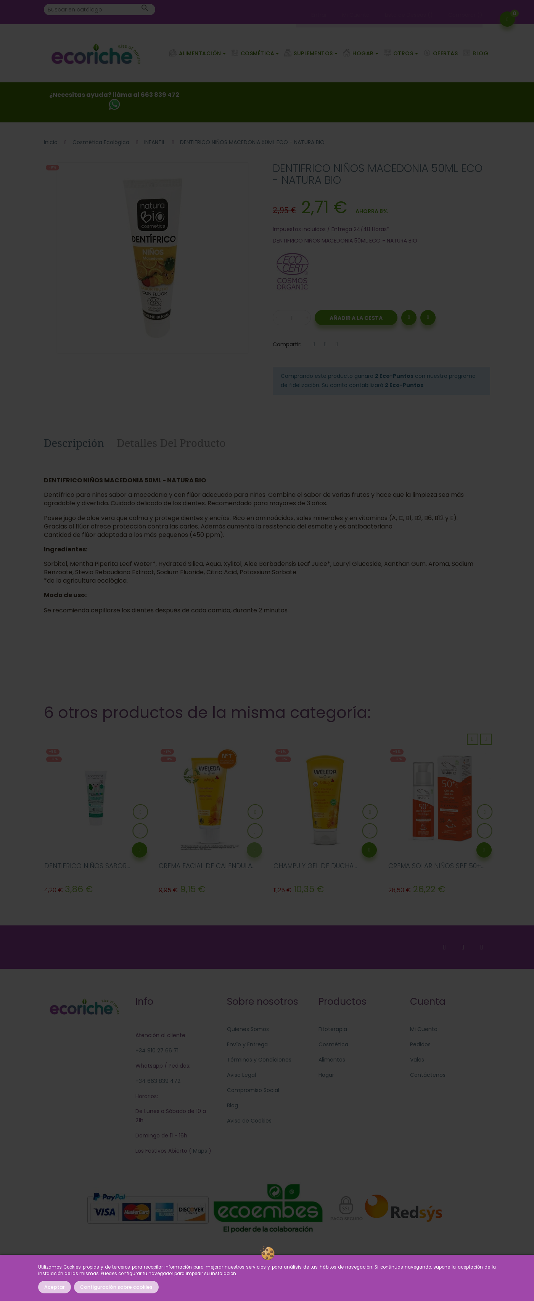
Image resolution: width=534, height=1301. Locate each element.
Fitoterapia (332, 1029)
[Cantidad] (292, 317)
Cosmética (333, 1044)
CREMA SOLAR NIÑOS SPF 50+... (436, 866)
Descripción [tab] (74, 442)
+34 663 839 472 (157, 1081)
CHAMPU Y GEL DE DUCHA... (315, 866)
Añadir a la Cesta (356, 318)
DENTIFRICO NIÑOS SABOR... (87, 866)
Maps (199, 1151)
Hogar (326, 1075)
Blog (232, 1105)
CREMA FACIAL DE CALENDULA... (207, 866)
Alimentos (331, 1059)
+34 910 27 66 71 (157, 1050)
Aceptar (54, 1287)
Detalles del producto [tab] (171, 442)
